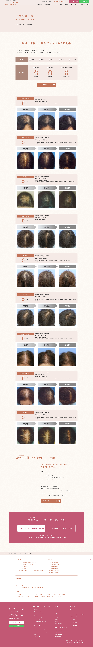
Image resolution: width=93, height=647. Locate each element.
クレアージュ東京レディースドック (26, 564)
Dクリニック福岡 (54, 568)
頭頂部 (37, 67)
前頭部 (51, 67)
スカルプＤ (41, 581)
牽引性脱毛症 (58, 636)
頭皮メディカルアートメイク (41, 634)
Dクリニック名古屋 (54, 564)
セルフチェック (74, 619)
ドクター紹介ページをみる (50, 501)
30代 (42, 60)
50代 (62, 60)
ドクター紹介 (73, 622)
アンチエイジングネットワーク (48, 596)
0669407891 (61, 2)
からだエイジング (72, 594)
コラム (66, 5)
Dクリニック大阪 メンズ (55, 566)
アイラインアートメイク (40, 632)
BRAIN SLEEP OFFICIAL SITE (25, 596)
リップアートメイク (39, 630)
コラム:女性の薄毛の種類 (60, 628)
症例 (61, 5)
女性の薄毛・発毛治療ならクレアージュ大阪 (12, 553)
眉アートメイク (38, 628)
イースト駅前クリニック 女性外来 (40, 587)
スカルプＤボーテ (52, 581)
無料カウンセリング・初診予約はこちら (30, 528)
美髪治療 (36, 609)
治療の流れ (73, 607)
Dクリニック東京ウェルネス (35, 594)
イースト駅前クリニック (23, 587)
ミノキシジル (39, 617)
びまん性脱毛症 (58, 634)
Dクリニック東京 (54, 562)
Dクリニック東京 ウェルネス (56, 572)
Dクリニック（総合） (55, 570)
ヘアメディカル (21, 581)
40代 (52, 60)
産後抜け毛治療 (38, 611)
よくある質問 (73, 625)
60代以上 (73, 60)
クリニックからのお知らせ (77, 614)
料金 (71, 609)
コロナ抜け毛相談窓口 (39, 613)
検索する (45, 84)
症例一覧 (24, 553)
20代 (32, 60)
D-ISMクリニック (22, 594)
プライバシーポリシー (80, 640)
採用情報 (66, 640)
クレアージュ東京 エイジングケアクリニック (28, 562)
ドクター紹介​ (74, 5)
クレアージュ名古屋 (22, 566)
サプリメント (39, 619)
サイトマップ (71, 640)
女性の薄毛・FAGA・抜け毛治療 (41, 607)
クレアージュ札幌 (31, 570)
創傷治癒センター (63, 596)
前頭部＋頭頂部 (67, 67)
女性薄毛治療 (39, 5)
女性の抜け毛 (58, 632)
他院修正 (36, 636)
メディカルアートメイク (51, 5)
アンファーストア (32, 581)
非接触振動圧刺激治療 (41, 621)
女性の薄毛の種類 (59, 630)
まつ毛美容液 (62, 594)
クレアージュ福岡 (22, 568)
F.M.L (36, 596)
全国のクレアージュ (84, 5)
